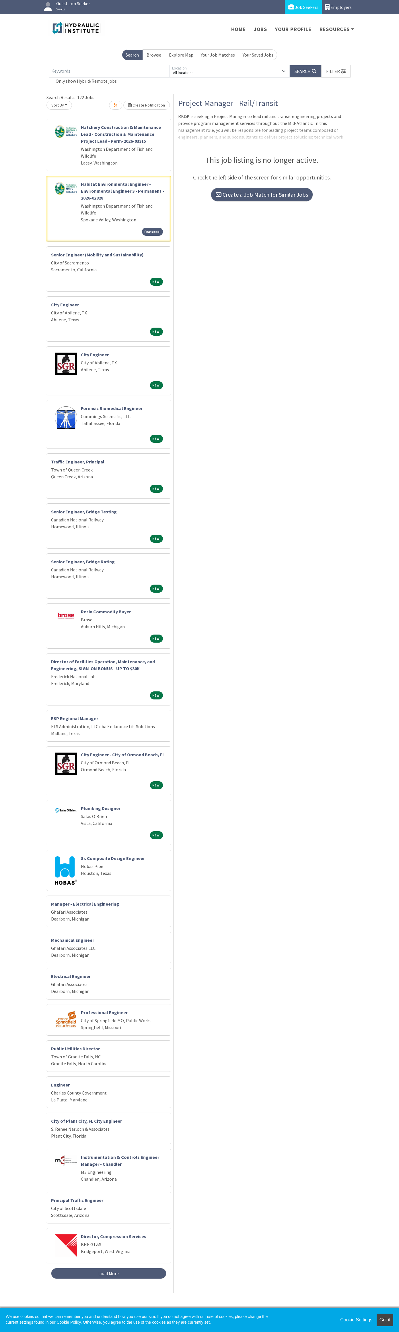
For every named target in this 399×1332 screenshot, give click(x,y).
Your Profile (293, 29)
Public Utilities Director (75, 1048)
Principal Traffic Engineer (77, 1200)
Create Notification (146, 105)
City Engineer (65, 305)
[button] (336, 71)
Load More (108, 1273)
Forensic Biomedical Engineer (112, 408)
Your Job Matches (218, 55)
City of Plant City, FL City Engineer (86, 1121)
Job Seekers (303, 7)
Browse (154, 55)
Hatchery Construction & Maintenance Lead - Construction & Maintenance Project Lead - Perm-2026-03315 (121, 134)
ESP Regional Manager (74, 718)
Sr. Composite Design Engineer (113, 858)
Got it (384, 1319)
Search (132, 55)
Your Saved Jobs (258, 55)
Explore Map (181, 55)
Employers (338, 7)
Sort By (57, 105)
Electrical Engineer (71, 976)
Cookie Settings (356, 1319)
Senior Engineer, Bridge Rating (83, 561)
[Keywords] (109, 71)
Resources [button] (335, 29)
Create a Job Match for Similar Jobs (262, 194)
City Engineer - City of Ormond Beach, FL (123, 754)
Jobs (260, 29)
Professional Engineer (104, 1012)
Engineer (60, 1085)
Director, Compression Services (113, 1236)
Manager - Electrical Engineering (85, 904)
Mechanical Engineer (72, 940)
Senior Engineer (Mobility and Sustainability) (97, 255)
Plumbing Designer (100, 808)
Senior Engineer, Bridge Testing (84, 512)
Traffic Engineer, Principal (77, 462)
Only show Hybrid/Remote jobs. (87, 81)
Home (238, 29)
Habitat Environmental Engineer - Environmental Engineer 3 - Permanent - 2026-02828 (122, 191)
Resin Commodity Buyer (106, 611)
